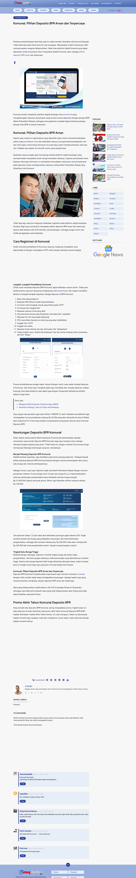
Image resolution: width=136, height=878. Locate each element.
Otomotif (43, 10)
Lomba (112, 208)
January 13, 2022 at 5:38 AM (35, 848)
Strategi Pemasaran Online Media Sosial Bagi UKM (115, 177)
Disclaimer (95, 3)
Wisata (81, 10)
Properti (112, 218)
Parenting (113, 213)
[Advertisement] (51, 33)
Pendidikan (97, 218)
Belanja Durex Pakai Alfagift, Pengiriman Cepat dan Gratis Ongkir (115, 137)
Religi (96, 223)
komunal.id (67, 114)
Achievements (107, 3)
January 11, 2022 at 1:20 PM (39, 831)
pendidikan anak (31, 141)
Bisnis (17, 10)
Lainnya (93, 10)
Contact (72, 3)
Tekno (56, 10)
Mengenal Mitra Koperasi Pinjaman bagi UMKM (38, 404)
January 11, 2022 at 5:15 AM (40, 774)
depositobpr (63, 291)
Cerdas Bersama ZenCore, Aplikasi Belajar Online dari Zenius (115, 157)
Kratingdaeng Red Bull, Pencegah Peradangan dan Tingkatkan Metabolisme (114, 147)
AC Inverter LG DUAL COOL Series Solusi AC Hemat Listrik (114, 167)
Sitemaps (118, 3)
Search (111, 10)
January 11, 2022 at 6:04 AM (36, 794)
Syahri (28, 686)
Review (112, 223)
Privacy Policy (83, 3)
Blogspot (112, 193)
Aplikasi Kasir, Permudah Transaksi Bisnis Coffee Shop (115, 127)
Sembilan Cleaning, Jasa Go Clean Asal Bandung (39, 407)
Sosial (96, 228)
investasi (81, 574)
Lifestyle (29, 10)
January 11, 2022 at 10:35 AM (46, 811)
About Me (62, 3)
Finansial (112, 198)
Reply (22, 784)
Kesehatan (68, 10)
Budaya (96, 198)
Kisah (111, 203)
